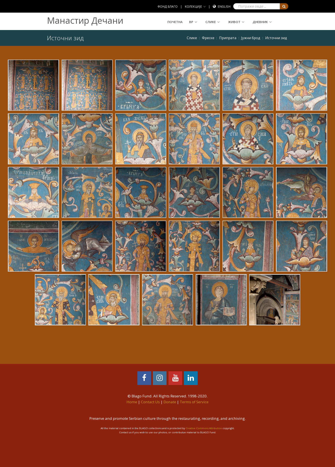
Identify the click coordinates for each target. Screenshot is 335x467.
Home (132, 401)
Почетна (175, 22)
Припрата (227, 37)
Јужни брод (250, 37)
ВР (191, 22)
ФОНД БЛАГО (168, 6)
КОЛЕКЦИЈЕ (193, 6)
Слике (210, 22)
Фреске (208, 37)
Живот (234, 22)
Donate (169, 401)
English (224, 6)
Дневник (260, 22)
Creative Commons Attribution (204, 428)
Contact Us (150, 401)
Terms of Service (194, 401)
